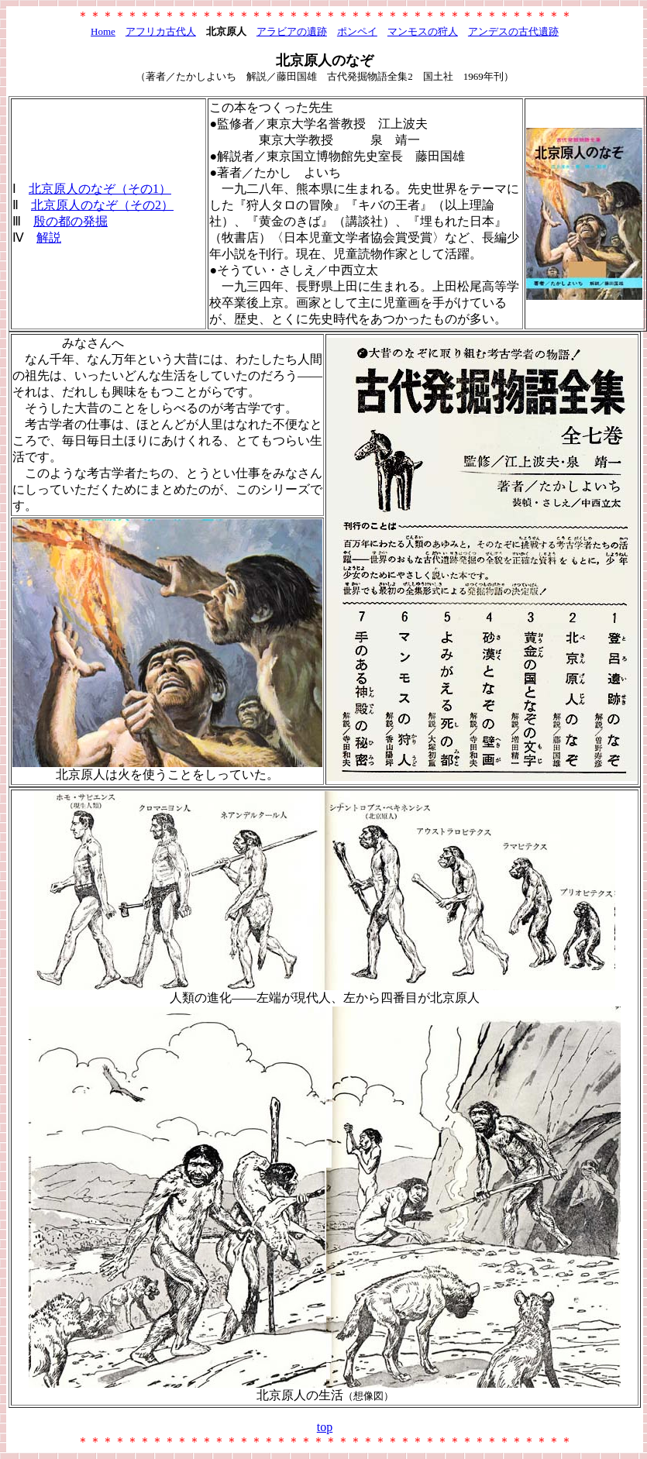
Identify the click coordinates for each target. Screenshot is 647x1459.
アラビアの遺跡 (291, 31)
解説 (48, 237)
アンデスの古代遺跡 (513, 31)
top (324, 1426)
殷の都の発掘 (70, 221)
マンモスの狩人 (422, 31)
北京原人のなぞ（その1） (100, 188)
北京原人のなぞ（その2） (102, 205)
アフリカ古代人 (161, 31)
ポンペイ (357, 31)
